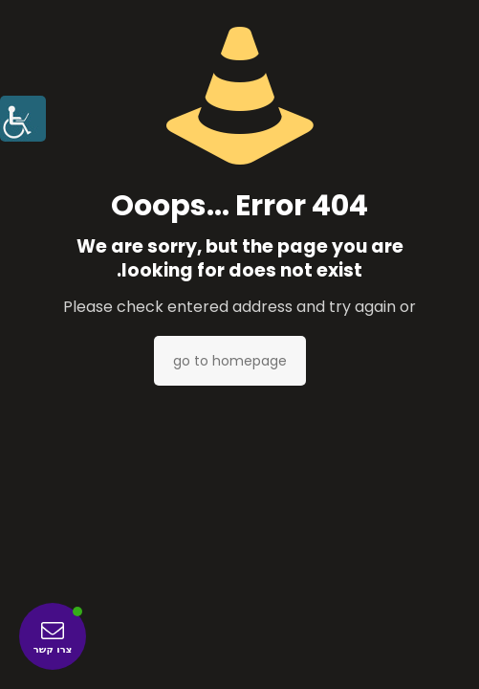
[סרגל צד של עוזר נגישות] (23, 119)
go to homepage (230, 360)
